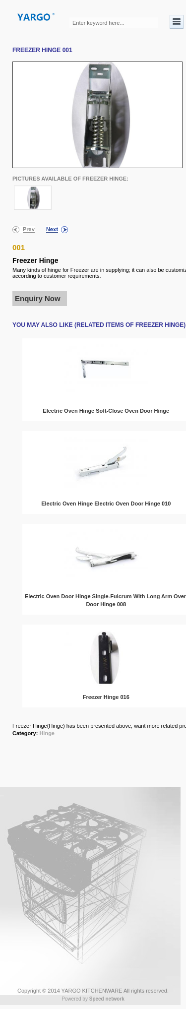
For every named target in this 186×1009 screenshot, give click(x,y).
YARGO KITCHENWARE (92, 991)
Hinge (47, 733)
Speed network (106, 999)
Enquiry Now (38, 298)
